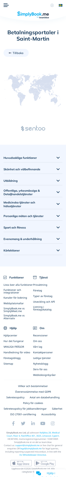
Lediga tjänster (42, 358)
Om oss (37, 341)
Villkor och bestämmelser (33, 386)
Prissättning (40, 284)
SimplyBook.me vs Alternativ (14, 317)
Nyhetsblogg (40, 363)
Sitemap (8, 363)
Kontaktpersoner (43, 352)
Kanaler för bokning (15, 297)
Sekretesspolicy (15, 397)
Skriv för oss (40, 369)
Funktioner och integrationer (12, 291)
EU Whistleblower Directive (33, 454)
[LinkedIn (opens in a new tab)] (33, 423)
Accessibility (48, 414)
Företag (37, 290)
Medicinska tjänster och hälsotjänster (19, 204)
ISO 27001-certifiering (23, 414)
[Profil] (52, 5)
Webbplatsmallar (14, 303)
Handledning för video (17, 352)
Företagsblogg (12, 358)
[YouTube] (43, 423)
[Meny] (6, 5)
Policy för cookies (33, 403)
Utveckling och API (44, 301)
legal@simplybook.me (31, 448)
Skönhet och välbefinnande (22, 169)
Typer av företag (42, 296)
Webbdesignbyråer (44, 375)
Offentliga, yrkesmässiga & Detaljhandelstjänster (22, 192)
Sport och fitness (15, 227)
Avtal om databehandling (45, 397)
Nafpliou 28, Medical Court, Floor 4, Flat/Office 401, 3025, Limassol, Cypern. (33, 434)
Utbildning (11, 180)
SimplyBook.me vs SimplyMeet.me (14, 310)
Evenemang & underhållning (23, 239)
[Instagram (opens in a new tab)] (53, 423)
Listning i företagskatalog (42, 308)
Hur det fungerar (14, 341)
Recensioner (40, 335)
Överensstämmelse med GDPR (33, 391)
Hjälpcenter (10, 335)
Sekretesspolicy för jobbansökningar (25, 408)
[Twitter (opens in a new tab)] (23, 423)
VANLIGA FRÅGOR (14, 346)
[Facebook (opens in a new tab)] (13, 423)
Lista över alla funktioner (18, 284)
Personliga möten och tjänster (23, 216)
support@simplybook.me (27, 445)
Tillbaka (18, 53)
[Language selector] (59, 5)
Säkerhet (57, 408)
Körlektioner (12, 250)
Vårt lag (37, 346)
